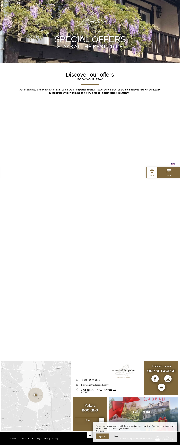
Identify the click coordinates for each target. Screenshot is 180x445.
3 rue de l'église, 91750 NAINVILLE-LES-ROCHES (99, 391)
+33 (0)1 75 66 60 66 (90, 380)
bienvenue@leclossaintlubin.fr (95, 385)
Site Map (55, 438)
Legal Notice (43, 438)
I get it (102, 436)
